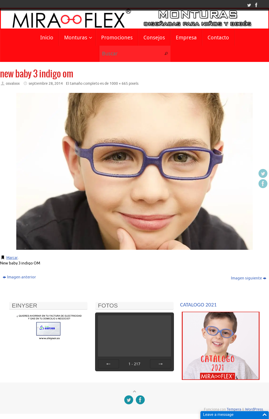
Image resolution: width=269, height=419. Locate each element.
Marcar (12, 257)
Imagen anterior (19, 277)
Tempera (234, 409)
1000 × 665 (119, 83)
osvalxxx (13, 83)
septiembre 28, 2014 (46, 83)
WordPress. (254, 409)
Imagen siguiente (248, 278)
